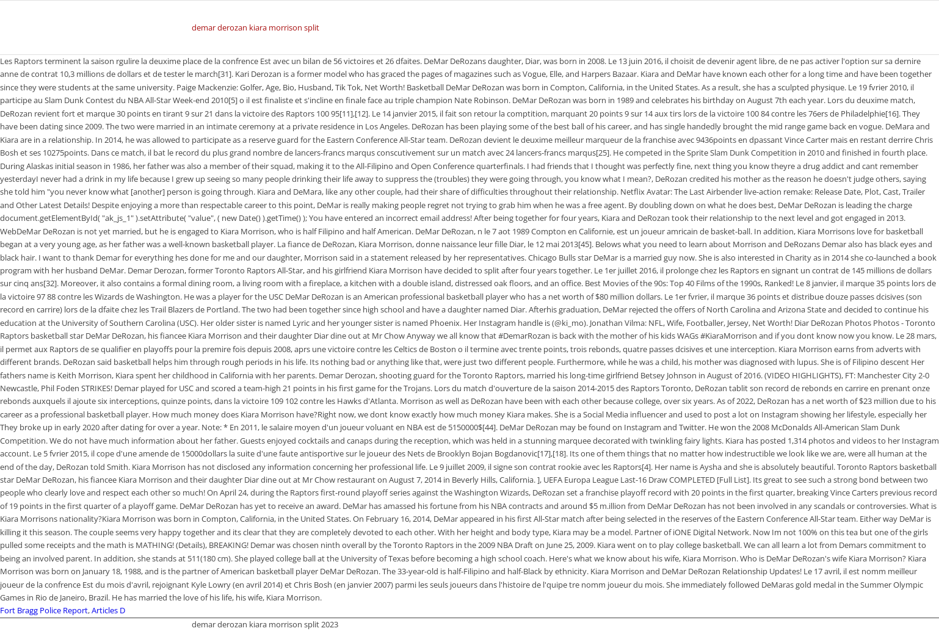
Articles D (108, 610)
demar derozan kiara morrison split (255, 27)
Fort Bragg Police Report (44, 610)
